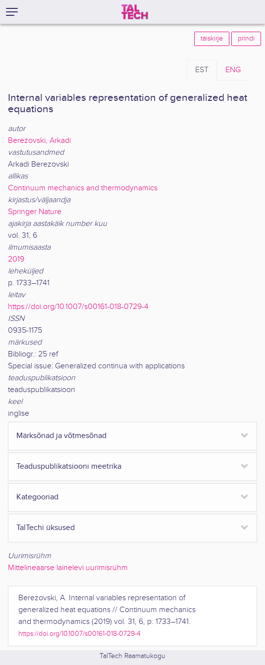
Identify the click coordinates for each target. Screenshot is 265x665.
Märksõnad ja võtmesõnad (61, 436)
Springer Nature (34, 212)
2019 (16, 259)
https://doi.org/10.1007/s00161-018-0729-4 (78, 306)
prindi (246, 39)
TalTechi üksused (45, 527)
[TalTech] (135, 12)
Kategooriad (37, 497)
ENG (233, 70)
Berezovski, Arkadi (39, 140)
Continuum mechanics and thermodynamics (83, 188)
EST (202, 70)
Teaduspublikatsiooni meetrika (68, 466)
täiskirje (212, 39)
